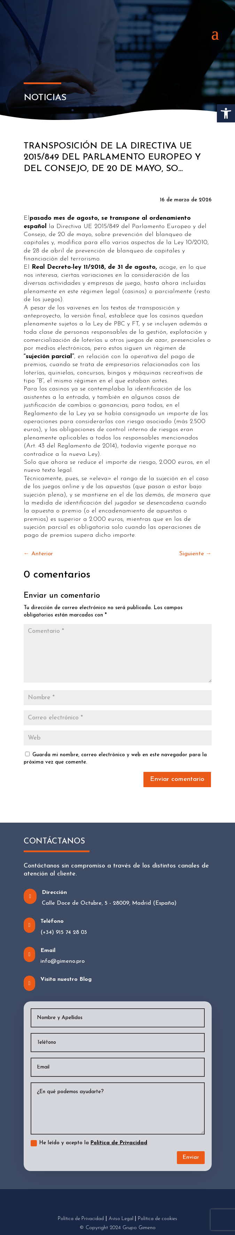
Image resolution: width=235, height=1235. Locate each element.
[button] (226, 113)
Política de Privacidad (119, 1143)
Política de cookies (157, 1218)
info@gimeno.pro (62, 961)
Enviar (190, 1157)
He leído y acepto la (89, 1143)
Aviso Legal (121, 1218)
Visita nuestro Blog (66, 979)
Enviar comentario (177, 779)
